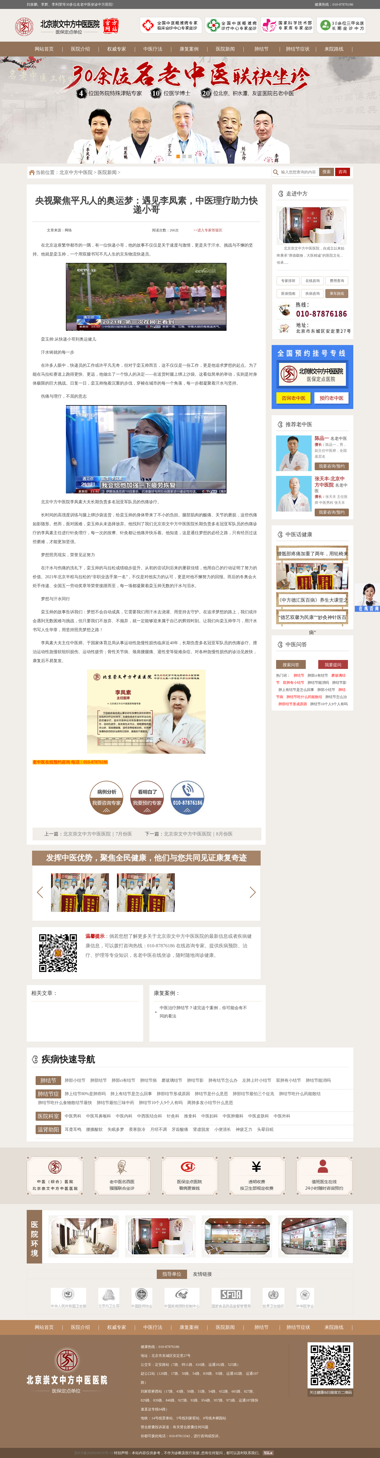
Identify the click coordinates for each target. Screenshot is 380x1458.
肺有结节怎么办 (223, 1080)
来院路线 (333, 48)
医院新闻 (225, 48)
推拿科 (190, 1116)
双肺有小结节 (293, 683)
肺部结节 (98, 1080)
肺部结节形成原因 (292, 704)
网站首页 (44, 48)
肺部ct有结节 (318, 675)
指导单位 (171, 1274)
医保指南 (288, 293)
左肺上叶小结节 (256, 1080)
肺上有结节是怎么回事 (296, 690)
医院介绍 (80, 48)
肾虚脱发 (201, 1129)
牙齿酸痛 (180, 1129)
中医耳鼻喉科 (98, 1116)
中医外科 (282, 1116)
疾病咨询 (312, 293)
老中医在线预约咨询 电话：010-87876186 (70, 762)
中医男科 (73, 1116)
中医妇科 (209, 1116)
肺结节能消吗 (318, 683)
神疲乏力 (244, 1129)
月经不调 (158, 1129)
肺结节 (261, 48)
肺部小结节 (326, 690)
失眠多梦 (115, 1129)
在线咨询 (312, 281)
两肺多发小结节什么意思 (210, 1102)
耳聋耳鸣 (73, 1129)
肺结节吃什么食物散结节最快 (65, 1102)
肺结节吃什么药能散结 (304, 697)
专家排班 (288, 281)
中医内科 (124, 1116)
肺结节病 (148, 1080)
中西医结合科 (149, 1116)
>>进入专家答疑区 (208, 230)
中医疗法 (152, 48)
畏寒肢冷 (137, 1129)
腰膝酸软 (94, 1129)
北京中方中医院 (76, 172)
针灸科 (173, 1116)
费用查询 (337, 281)
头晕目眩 (265, 1129)
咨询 (342, 172)
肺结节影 (339, 683)
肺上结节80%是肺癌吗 (85, 1094)
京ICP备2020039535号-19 (93, 1453)
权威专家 (116, 48)
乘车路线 (337, 293)
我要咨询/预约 (332, 466)
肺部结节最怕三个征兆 (253, 1094)
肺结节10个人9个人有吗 (329, 704)
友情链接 (202, 1274)
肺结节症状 (298, 48)
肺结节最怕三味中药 (115, 1102)
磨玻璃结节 (172, 1080)
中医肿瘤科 (233, 1116)
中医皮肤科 (258, 1116)
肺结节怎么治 (336, 697)
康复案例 (189, 48)
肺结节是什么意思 (211, 1094)
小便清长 (222, 1129)
